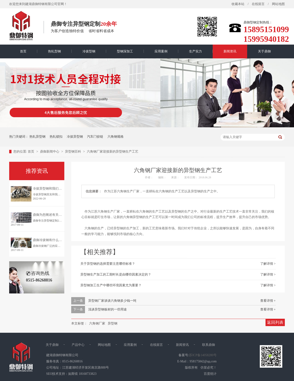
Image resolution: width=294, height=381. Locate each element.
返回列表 (275, 322)
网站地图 (278, 4)
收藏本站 (238, 4)
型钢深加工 (125, 51)
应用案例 (161, 51)
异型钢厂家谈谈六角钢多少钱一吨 (112, 300)
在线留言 (258, 4)
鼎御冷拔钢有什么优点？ (50, 240)
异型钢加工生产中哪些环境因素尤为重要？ (110, 285)
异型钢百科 (73, 151)
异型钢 (112, 323)
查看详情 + (268, 300)
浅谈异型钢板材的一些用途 (107, 309)
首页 (23, 51)
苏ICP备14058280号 (203, 355)
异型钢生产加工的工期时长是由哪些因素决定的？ (115, 274)
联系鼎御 (208, 345)
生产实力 (195, 51)
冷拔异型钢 (75, 136)
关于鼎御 (264, 51)
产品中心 (78, 345)
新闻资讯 (229, 51)
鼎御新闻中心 (50, 151)
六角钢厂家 (97, 323)
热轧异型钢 (37, 136)
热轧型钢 (54, 51)
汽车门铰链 (95, 136)
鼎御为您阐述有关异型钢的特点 (55, 214)
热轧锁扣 (56, 136)
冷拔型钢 (88, 51)
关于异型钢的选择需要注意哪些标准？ (107, 263)
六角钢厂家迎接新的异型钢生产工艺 (112, 151)
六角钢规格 (115, 136)
